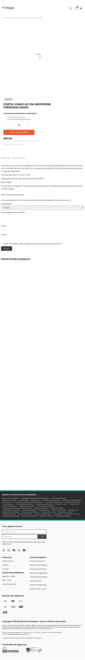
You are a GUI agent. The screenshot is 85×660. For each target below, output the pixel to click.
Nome (4, 226)
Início (3, 17)
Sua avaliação (7, 204)
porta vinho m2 (11, 17)
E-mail (4, 235)
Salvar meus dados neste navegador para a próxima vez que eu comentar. (32, 244)
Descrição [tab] (5, 158)
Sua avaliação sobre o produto (13, 212)
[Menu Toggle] (81, 8)
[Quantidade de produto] (18, 125)
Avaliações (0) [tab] (18, 158)
